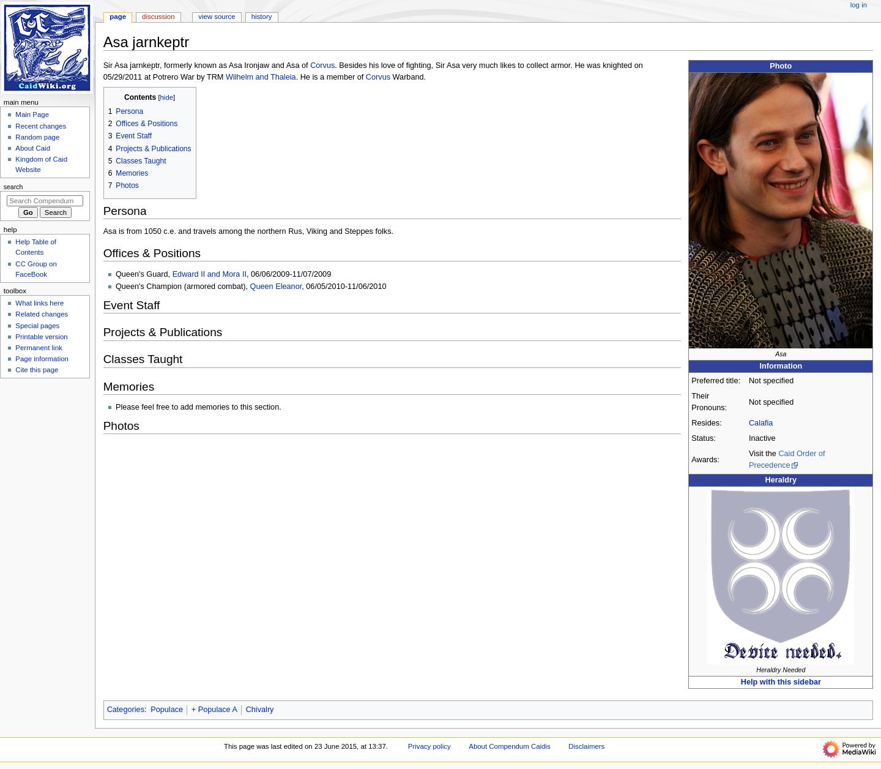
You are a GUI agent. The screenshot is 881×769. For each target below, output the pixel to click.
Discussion (158, 16)
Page (118, 16)
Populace (167, 709)
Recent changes (40, 126)
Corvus (322, 65)
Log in (858, 5)
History (261, 16)
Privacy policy (429, 746)
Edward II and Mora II (210, 274)
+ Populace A (214, 709)
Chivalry (260, 709)
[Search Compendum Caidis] (45, 200)
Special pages (37, 325)
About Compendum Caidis (509, 746)
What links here (39, 303)
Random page (37, 137)
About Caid (32, 148)
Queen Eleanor (276, 286)
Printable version (41, 336)
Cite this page (36, 369)
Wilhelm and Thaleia (261, 77)
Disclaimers (586, 746)
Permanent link (38, 347)
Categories (125, 709)
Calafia (761, 423)
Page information (42, 358)
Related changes (41, 314)
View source (216, 16)
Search (13, 186)
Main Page (32, 114)
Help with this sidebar (781, 682)
